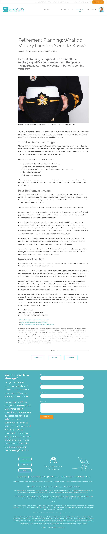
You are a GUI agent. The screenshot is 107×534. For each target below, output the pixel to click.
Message (43, 401)
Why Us (55, 9)
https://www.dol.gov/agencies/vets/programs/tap (34, 319)
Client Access (98, 2)
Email (42, 383)
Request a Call (91, 9)
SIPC (49, 492)
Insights (80, 9)
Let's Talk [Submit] (46, 417)
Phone (43, 392)
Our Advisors (61, 2)
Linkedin (71, 357)
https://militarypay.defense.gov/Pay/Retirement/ (34, 322)
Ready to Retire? (40, 2)
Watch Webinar (51, 2)
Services (71, 9)
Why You (47, 9)
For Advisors (70, 2)
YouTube (25, 470)
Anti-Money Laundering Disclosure (61, 477)
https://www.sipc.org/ (60, 527)
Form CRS (78, 2)
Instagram (25, 464)
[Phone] (62, 396)
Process (63, 9)
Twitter (54, 357)
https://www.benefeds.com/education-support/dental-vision (37, 324)
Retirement (53, 51)
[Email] (62, 387)
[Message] (62, 408)
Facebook (37, 357)
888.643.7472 (86, 2)
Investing (44, 51)
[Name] (62, 378)
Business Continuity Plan (38, 477)
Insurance (36, 51)
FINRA (45, 492)
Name (42, 374)
